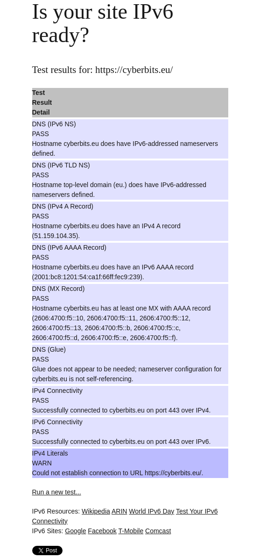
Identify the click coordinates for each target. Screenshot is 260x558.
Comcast (158, 531)
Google (75, 531)
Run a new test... (56, 492)
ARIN (119, 511)
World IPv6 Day (151, 511)
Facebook (102, 531)
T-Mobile (130, 531)
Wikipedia (96, 511)
